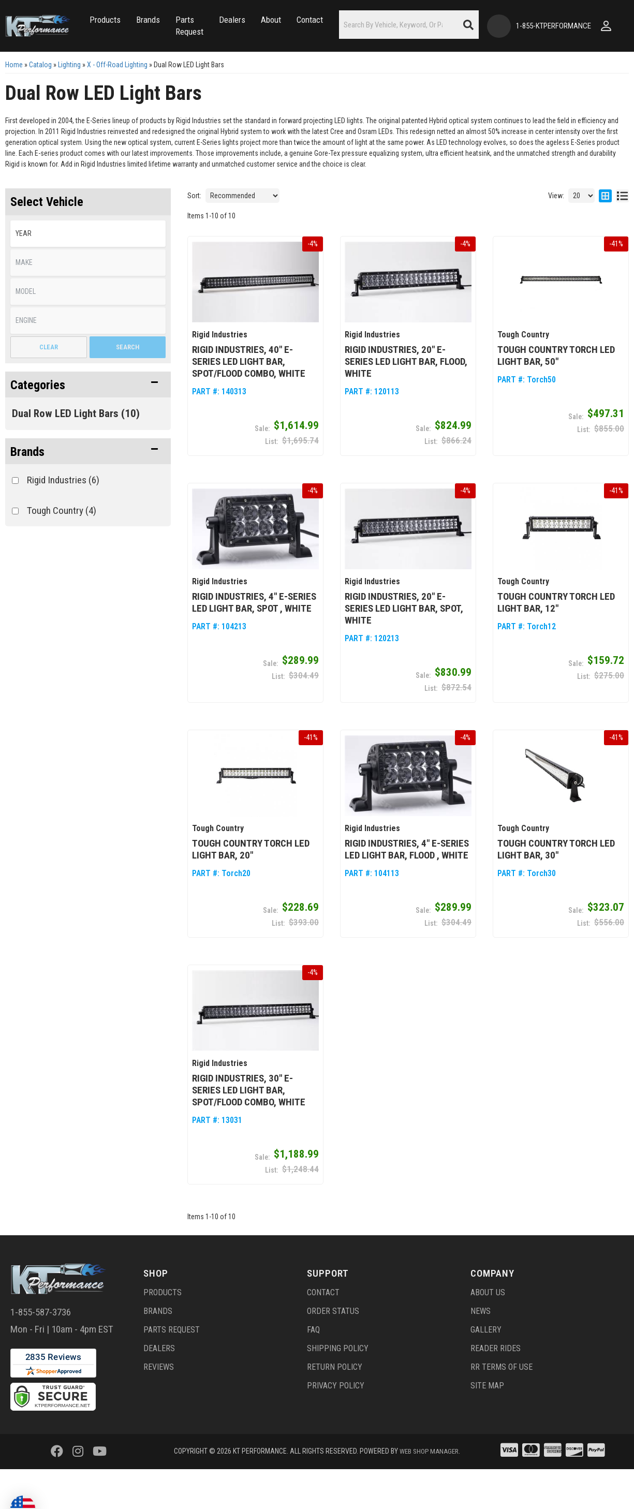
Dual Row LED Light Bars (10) (76, 449)
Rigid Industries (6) (63, 516)
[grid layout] (605, 232)
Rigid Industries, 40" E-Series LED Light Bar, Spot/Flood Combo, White (248, 396)
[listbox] (88, 270)
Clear (48, 383)
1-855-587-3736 (40, 1343)
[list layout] (622, 232)
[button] (124, 15)
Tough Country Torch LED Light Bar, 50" (556, 390)
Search (127, 383)
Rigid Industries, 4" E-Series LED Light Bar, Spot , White (254, 636)
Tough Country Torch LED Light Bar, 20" (250, 881)
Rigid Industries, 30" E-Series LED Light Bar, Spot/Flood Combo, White (248, 1121)
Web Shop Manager (429, 1482)
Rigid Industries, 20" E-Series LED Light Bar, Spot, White (404, 642)
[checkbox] (15, 516)
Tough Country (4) (61, 547)
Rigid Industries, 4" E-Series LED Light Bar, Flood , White (407, 881)
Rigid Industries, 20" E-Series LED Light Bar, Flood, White (406, 396)
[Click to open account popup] (15, 67)
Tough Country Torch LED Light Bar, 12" (556, 636)
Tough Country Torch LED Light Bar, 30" (556, 881)
